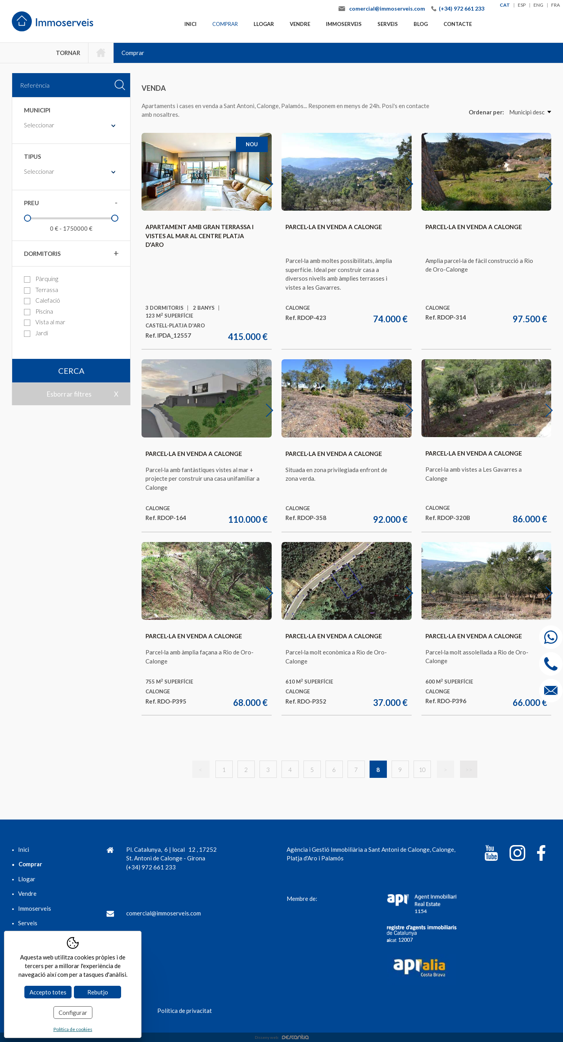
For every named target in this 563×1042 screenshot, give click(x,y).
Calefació (42, 300)
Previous (157, 183)
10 (422, 769)
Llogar (264, 24)
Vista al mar (44, 322)
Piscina (38, 311)
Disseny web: (282, 1037)
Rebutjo (97, 992)
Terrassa (41, 290)
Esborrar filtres (69, 394)
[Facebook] (541, 854)
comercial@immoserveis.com (387, 8)
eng (538, 5)
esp (522, 5)
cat (505, 5)
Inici (190, 24)
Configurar (73, 1012)
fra (555, 5)
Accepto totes (47, 992)
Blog (421, 24)
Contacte (457, 24)
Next (274, 183)
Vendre (300, 24)
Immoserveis (344, 24)
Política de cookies (72, 1029)
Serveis (387, 24)
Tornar (68, 52)
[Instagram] (517, 854)
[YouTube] (491, 854)
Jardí (36, 333)
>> (468, 769)
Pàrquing (41, 279)
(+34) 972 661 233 (461, 8)
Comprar (225, 24)
